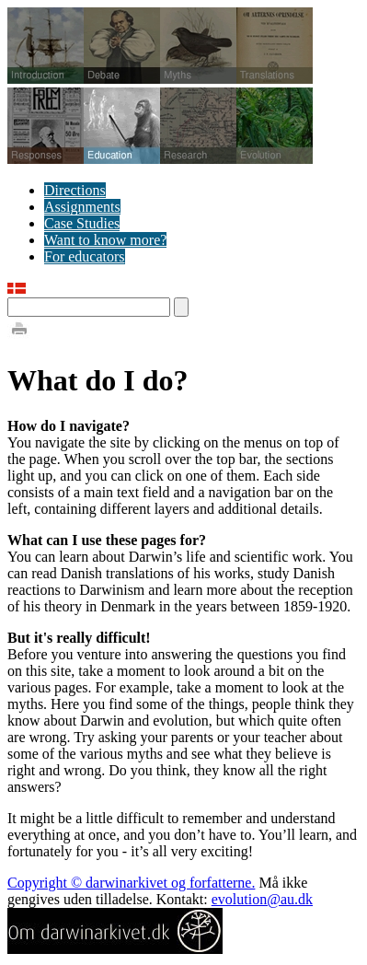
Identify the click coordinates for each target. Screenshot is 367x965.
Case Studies (82, 223)
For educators (84, 256)
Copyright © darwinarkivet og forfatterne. (131, 882)
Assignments (82, 207)
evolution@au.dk (262, 899)
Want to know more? (105, 240)
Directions (75, 190)
